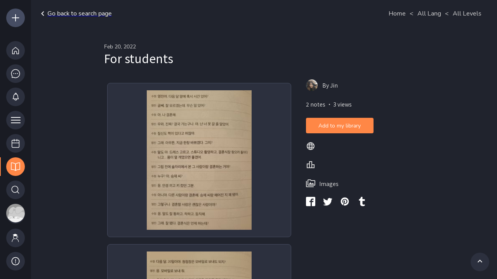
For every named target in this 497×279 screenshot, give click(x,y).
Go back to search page (75, 13)
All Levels (467, 13)
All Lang (429, 13)
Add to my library (339, 125)
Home (397, 13)
